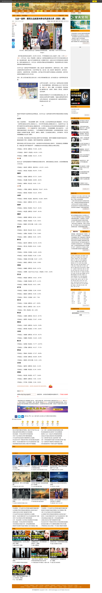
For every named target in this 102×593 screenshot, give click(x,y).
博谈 (45, 11)
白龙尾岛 (75, 277)
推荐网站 (23, 586)
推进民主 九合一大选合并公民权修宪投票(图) (51, 434)
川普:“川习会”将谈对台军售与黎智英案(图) (22, 435)
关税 (74, 264)
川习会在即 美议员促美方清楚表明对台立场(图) (23, 437)
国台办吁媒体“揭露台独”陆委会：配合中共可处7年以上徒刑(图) (84, 134)
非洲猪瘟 (83, 273)
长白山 (72, 277)
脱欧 (84, 268)
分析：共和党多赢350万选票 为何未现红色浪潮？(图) (53, 439)
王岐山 (83, 263)
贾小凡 (73, 293)
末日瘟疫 (60, 543)
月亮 (52, 486)
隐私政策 (53, 585)
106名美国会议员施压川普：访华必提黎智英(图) (24, 523)
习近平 (56, 503)
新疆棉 (85, 258)
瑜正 (79, 301)
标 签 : (14, 23)
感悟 (80, 285)
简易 (85, 292)
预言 (84, 285)
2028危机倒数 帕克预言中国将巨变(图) (79, 220)
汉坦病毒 (56, 543)
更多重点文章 (86, 189)
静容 (79, 300)
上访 (86, 274)
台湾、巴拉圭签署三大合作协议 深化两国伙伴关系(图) (25, 520)
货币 (78, 270)
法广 (72, 268)
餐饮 (34, 545)
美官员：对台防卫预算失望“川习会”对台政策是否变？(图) (26, 441)
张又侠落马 (73, 111)
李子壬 (73, 303)
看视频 (50, 586)
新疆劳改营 (85, 277)
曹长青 (79, 303)
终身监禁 (25, 562)
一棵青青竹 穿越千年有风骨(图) (78, 38)
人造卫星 (57, 486)
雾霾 (72, 274)
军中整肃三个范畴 (43, 562)
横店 (59, 562)
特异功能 (34, 501)
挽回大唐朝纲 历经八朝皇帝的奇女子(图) (80, 41)
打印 (59, 21)
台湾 (61, 503)
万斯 (79, 264)
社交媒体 (74, 268)
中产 (81, 271)
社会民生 (28, 12)
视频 (80, 11)
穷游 (17, 579)
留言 (57, 21)
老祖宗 (15, 486)
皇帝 (84, 283)
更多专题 (87, 115)
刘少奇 (80, 283)
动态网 (75, 586)
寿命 (74, 286)
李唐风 (85, 296)
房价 (78, 273)
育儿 (18, 486)
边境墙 (77, 264)
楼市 (74, 271)
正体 (52, 21)
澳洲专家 (53, 503)
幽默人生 (75, 285)
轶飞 (73, 295)
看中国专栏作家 (75, 289)
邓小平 (75, 283)
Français (64, 585)
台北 (13, 28)
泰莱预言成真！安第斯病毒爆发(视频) (59, 541)
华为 (74, 267)
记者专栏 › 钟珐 (63, 15)
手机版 (48, 21)
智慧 (78, 285)
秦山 (73, 300)
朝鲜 (79, 268)
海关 (72, 280)
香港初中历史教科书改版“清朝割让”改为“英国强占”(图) (25, 525)
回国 (78, 280)
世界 (57, 11)
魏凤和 (18, 562)
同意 (94, 1)
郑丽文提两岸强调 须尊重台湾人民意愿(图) (22, 432)
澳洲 (75, 282)
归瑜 (85, 293)
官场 (28, 11)
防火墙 (78, 274)
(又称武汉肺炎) (77, 255)
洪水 (78, 260)
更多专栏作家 (86, 305)
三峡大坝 (82, 258)
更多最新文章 (86, 208)
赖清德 (85, 263)
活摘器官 (76, 258)
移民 (82, 279)
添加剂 (17, 545)
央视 (78, 279)
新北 (13, 30)
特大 (62, 21)
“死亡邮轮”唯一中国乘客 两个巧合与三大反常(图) (84, 168)
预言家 (42, 501)
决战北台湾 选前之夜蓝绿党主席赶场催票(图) (51, 435)
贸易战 (78, 257)
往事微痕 (76, 261)
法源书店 (41, 586)
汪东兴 (26, 503)
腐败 (76, 267)
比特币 (76, 270)
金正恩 (80, 263)
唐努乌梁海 (85, 276)
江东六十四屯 (80, 276)
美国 (34, 11)
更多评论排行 (86, 250)
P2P (88, 273)
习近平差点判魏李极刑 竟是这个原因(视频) (80, 216)
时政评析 (22, 12)
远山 (79, 295)
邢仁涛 (73, 301)
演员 (55, 562)
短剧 (52, 562)
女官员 (56, 469)
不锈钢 (20, 545)
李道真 (79, 293)
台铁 (79, 258)
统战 (37, 486)
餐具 (15, 545)
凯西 (40, 501)
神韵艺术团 (34, 586)
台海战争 (49, 562)
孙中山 (83, 282)
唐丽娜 (53, 469)
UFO (75, 263)
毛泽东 (15, 503)
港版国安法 (85, 260)
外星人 (72, 286)
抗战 (81, 282)
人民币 (81, 270)
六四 (86, 257)
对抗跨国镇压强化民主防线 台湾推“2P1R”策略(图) (24, 443)
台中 (13, 31)
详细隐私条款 (76, 1)
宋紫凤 (73, 292)
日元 (85, 270)
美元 (74, 270)
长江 (74, 260)
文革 (76, 286)
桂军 (79, 282)
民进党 (13, 34)
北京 (72, 273)
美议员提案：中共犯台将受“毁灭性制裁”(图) (23, 434)
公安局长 (61, 469)
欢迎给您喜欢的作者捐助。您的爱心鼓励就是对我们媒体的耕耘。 (32, 386)
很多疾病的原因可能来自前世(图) (39, 499)
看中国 (23, 6)
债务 (88, 268)
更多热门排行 (86, 228)
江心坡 (78, 277)
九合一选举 (14, 25)
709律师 (83, 274)
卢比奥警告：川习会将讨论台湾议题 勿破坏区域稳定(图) (26, 508)
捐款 (37, 585)
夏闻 (85, 295)
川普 (81, 255)
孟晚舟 (72, 264)
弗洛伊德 (72, 263)
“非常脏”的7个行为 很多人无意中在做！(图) (80, 196)
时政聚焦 (17, 12)
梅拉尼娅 (41, 469)
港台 (40, 11)
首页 (17, 11)
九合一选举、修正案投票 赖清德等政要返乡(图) (52, 430)
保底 (57, 562)
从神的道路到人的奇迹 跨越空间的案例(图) (80, 33)
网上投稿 (26, 585)
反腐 (78, 267)
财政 (76, 271)
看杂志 (46, 586)
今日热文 (15, 453)
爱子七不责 (21, 486)
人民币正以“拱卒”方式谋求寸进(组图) (79, 204)
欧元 (83, 270)
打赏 (54, 21)
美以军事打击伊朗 (75, 109)
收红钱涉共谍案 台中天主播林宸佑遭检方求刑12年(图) (53, 523)
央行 (86, 268)
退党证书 (70, 586)
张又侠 (84, 257)
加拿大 (81, 268)
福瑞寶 (65, 586)
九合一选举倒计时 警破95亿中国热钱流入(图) (51, 441)
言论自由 (72, 279)
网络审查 (75, 276)
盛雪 (79, 298)
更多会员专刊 (86, 43)
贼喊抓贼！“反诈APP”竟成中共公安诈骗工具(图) (85, 151)
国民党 (13, 33)
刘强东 (74, 273)
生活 (68, 11)
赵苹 (85, 298)
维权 (80, 274)
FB (77, 268)
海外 (86, 280)
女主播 (76, 279)
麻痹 (39, 486)
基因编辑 (74, 274)
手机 (82, 285)
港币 (87, 270)
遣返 (74, 280)
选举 (13, 26)
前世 (37, 501)
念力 (54, 486)
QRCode (27, 416)
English (58, 585)
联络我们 (32, 585)
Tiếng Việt (70, 585)
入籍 (80, 280)
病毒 (72, 257)
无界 (80, 586)
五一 (15, 579)
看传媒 (60, 586)
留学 (87, 279)
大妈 (76, 273)
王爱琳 (18, 469)
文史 (62, 11)
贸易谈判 (84, 264)
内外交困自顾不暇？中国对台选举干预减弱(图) (52, 443)
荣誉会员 (60, 400)
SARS (81, 277)
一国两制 (87, 267)
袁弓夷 (81, 260)
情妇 (72, 267)
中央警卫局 (19, 503)
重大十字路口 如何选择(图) (77, 199)
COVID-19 (75, 257)
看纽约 (55, 586)
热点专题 (74, 106)
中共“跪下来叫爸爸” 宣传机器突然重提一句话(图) (85, 145)
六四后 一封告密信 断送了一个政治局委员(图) (84, 139)
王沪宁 (88, 264)
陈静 (79, 296)
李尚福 (21, 562)
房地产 (72, 271)
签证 (76, 280)
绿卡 (82, 280)
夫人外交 (45, 469)
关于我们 (42, 585)
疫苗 (76, 260)
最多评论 (75, 231)
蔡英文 (13, 36)
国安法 (72, 260)
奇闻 (74, 11)
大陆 (22, 11)
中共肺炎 (72, 255)
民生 (84, 280)
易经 (72, 285)
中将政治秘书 (36, 562)
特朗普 (84, 255)
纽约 (51, 11)
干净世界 (28, 586)
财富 (78, 271)
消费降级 (37, 545)
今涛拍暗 (80, 292)
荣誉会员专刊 (75, 30)
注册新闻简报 (75, 308)
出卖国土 (72, 258)
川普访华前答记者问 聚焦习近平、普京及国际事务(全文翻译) (85, 128)
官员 (58, 469)
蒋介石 (86, 282)
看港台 (19, 15)
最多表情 (85, 231)
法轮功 (72, 276)
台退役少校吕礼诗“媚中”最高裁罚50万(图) (22, 512)
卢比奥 (38, 469)
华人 (80, 279)
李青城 (85, 300)
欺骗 (41, 486)
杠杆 (72, 270)
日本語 (75, 585)
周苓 (73, 296)
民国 (77, 282)
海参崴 (83, 271)
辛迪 (85, 303)
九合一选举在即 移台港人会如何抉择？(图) (51, 437)
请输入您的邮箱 (80, 311)
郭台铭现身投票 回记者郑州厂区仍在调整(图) (51, 432)
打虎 (80, 267)
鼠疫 (52, 543)
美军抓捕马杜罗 (74, 113)
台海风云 (33, 12)
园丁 (73, 298)
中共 (59, 503)
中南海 (23, 503)
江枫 (85, 301)
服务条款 (47, 585)
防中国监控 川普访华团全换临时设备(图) (80, 197)
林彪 (77, 283)
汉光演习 (72, 261)
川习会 (15, 469)
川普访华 (34, 469)
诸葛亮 (87, 283)
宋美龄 (72, 283)
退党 (86, 261)
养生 (78, 286)
